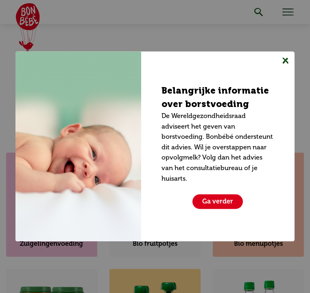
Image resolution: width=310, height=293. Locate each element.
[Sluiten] (285, 60)
